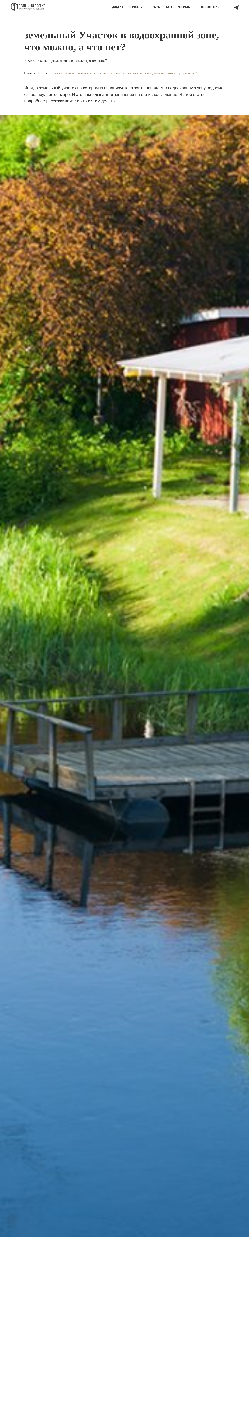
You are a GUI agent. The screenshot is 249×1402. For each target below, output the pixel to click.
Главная (29, 73)
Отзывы (155, 6)
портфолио (136, 6)
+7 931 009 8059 (208, 6)
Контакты (184, 6)
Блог (169, 6)
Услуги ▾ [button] (117, 6)
